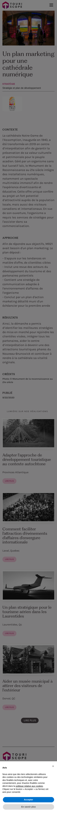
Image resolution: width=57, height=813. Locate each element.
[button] (53, 766)
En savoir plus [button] (28, 807)
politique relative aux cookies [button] (29, 786)
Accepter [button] (28, 799)
